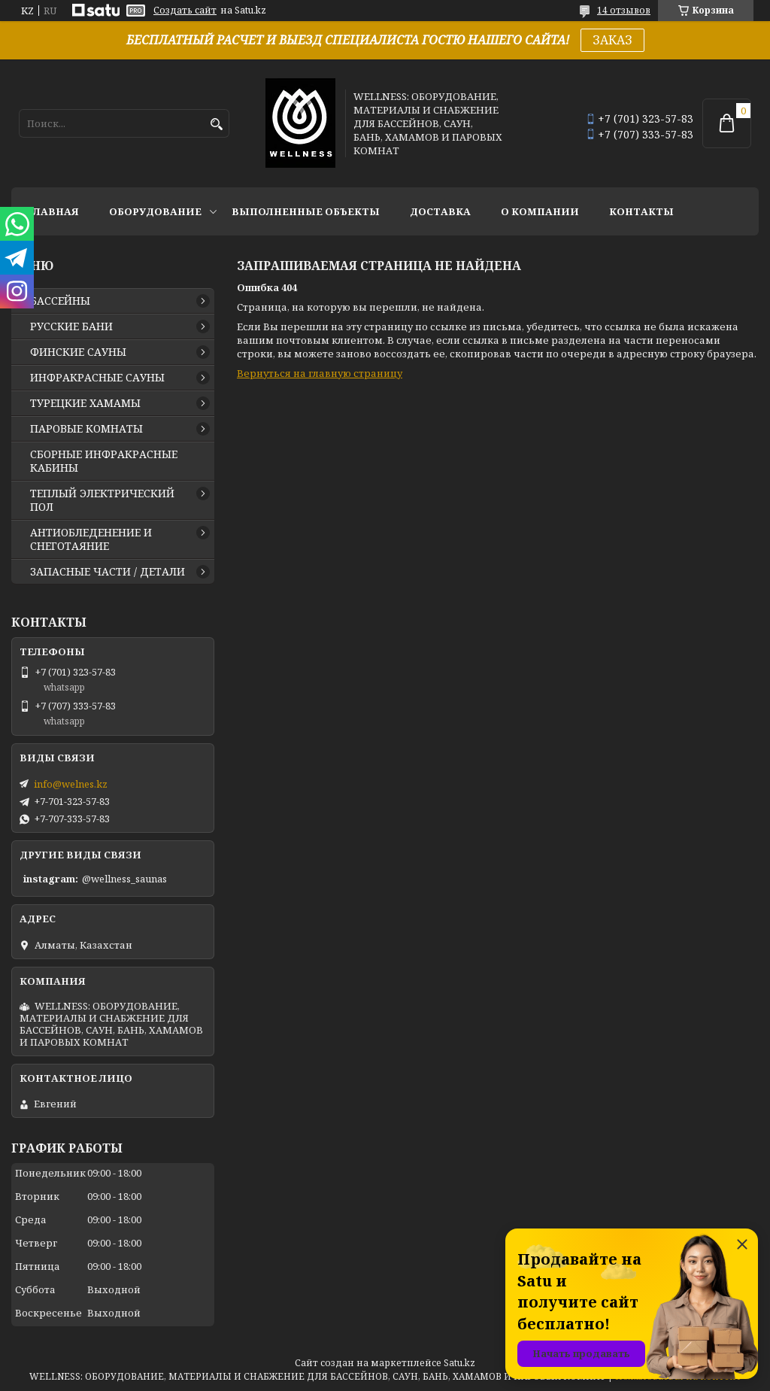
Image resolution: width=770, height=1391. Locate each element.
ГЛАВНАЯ (52, 211)
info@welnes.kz (71, 784)
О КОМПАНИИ (540, 211)
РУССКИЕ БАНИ (71, 326)
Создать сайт (185, 10)
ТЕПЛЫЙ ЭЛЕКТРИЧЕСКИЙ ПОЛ (102, 500)
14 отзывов (623, 10)
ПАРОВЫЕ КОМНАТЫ (86, 429)
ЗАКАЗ (612, 40)
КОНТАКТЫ (641, 211)
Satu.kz (459, 1362)
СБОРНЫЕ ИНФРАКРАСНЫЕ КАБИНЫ (103, 461)
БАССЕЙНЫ (60, 301)
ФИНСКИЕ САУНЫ (78, 352)
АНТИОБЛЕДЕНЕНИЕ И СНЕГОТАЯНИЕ (91, 539)
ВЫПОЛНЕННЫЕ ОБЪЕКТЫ (306, 211)
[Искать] (216, 124)
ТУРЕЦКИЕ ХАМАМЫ (85, 403)
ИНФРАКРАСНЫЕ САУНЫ (97, 377)
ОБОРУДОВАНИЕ (155, 211)
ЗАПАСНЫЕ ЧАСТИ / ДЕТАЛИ (107, 572)
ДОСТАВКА (440, 211)
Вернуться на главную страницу (319, 373)
